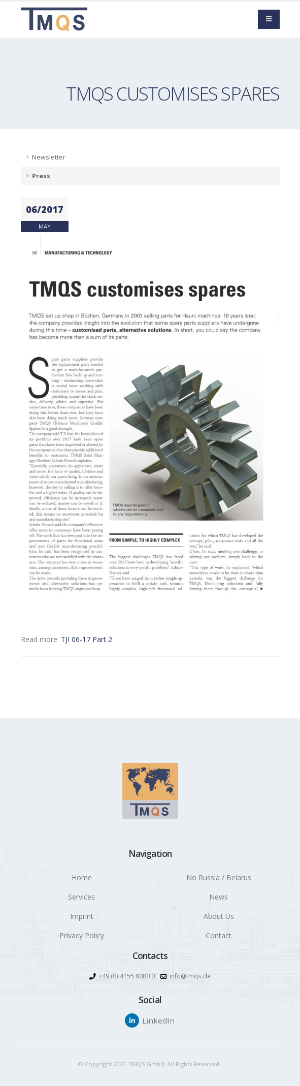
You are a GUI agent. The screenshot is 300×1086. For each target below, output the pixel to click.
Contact (218, 935)
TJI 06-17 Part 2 (86, 639)
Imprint (81, 916)
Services (81, 897)
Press (41, 176)
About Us (219, 916)
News (218, 897)
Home (82, 877)
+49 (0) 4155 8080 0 (126, 976)
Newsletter (48, 157)
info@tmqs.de (190, 976)
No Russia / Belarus (218, 877)
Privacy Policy (81, 935)
